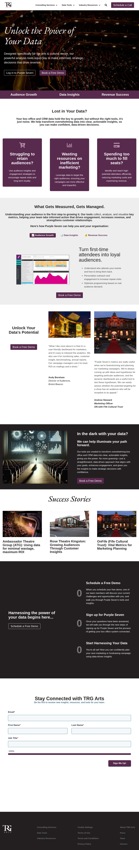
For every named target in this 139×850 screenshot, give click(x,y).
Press (122, 835)
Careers (123, 846)
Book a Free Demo (53, 72)
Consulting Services (45, 5)
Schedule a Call (122, 5)
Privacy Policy (84, 846)
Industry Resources (88, 5)
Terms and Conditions (88, 840)
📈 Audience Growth (43, 235)
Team (122, 840)
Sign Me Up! (119, 765)
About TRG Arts (127, 829)
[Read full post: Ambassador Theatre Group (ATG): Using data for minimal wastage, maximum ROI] (22, 535)
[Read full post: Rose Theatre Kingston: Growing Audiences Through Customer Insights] (69, 535)
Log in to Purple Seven (19, 72)
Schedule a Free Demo (25, 628)
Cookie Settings (85, 829)
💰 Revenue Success (96, 235)
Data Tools (67, 5)
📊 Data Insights (69, 235)
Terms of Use (84, 835)
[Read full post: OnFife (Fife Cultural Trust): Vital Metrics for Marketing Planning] (116, 533)
